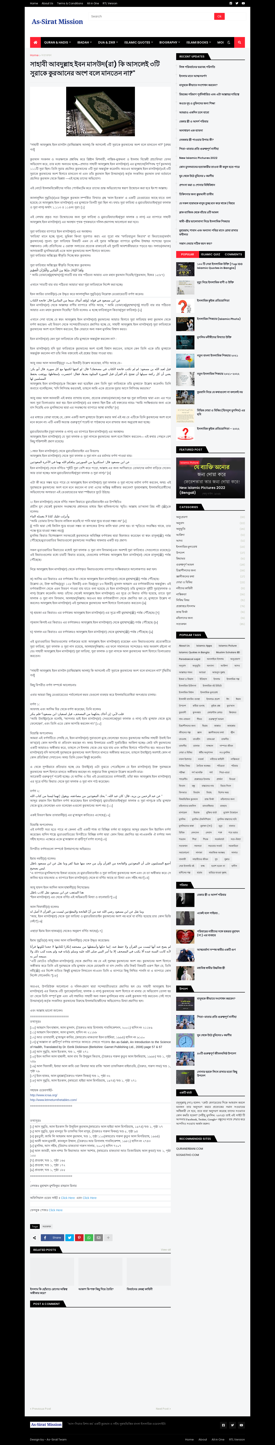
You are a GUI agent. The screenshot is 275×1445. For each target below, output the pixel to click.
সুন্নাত (226, 859)
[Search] (151, 16)
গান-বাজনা (184, 719)
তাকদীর (225, 739)
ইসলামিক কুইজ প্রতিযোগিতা (213, 301)
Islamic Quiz (210, 254)
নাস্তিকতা (210, 594)
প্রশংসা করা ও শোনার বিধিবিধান (197, 185)
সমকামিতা (233, 846)
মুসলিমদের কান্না (186, 826)
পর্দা (211, 772)
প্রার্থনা (220, 779)
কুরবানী (182, 712)
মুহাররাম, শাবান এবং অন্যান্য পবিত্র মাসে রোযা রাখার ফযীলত (208, 232)
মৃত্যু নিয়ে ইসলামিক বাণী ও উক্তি (215, 282)
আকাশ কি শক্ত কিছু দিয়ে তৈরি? (96, 1289)
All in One (93, 3)
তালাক (196, 745)
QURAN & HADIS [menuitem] (56, 42)
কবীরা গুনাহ (199, 705)
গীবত (199, 719)
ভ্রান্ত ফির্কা (210, 612)
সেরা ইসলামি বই (186, 866)
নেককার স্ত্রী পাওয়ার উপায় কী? (196, 140)
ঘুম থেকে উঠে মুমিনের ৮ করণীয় (196, 176)
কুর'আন (231, 705)
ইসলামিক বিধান (186, 692)
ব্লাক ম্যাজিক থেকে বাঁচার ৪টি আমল (198, 212)
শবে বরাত (233, 832)
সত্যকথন (46, 55)
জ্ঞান (199, 732)
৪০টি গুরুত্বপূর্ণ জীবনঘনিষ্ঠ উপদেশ (216, 1054)
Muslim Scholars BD (228, 652)
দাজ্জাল (209, 745)
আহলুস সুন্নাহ (218, 672)
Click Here (68, 1198)
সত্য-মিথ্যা (236, 839)
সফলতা (198, 846)
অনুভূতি (210, 529)
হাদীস (234, 866)
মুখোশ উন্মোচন (230, 812)
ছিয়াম (205, 725)
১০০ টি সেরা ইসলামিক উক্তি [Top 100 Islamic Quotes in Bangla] (220, 266)
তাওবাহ (182, 739)
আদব (210, 541)
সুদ (216, 859)
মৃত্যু (220, 826)
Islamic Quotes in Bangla (194, 652)
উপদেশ (210, 553)
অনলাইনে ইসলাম (215, 659)
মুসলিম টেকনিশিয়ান (201, 819)
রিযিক (182, 832)
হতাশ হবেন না (218, 866)
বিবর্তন (196, 792)
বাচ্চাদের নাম (208, 786)
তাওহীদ (196, 739)
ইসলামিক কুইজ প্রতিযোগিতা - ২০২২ (218, 429)
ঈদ (227, 699)
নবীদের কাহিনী (210, 588)
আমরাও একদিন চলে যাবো (194, 113)
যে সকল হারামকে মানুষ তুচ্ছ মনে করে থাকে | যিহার (207, 203)
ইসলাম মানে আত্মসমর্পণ (193, 76)
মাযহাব (223, 806)
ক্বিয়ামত (210, 559)
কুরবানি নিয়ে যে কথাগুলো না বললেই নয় (220, 392)
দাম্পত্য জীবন (226, 745)
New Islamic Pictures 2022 (198, 158)
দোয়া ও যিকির (210, 582)
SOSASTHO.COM (187, 1155)
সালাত (234, 852)
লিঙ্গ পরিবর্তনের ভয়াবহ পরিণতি (197, 67)
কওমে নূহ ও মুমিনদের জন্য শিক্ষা (197, 103)
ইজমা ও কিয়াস (186, 679)
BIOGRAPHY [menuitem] (168, 42)
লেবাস (209, 832)
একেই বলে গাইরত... (208, 913)
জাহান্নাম (231, 725)
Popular (187, 254)
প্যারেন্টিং (183, 779)
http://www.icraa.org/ (43, 1095)
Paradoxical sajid (189, 659)
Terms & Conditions (70, 3)
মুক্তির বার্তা (211, 812)
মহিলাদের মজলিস (187, 806)
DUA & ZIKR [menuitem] (106, 42)
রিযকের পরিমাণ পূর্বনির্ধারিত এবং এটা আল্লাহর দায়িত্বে (209, 94)
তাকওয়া (211, 739)
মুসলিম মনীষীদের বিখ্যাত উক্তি (214, 337)
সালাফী (182, 859)
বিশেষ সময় (223, 792)
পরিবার (234, 765)
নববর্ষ (200, 759)
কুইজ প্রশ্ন (215, 705)
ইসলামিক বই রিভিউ (212, 685)
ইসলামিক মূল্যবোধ (210, 547)
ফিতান (182, 786)
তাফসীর (182, 745)
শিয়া (194, 839)
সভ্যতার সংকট (215, 846)
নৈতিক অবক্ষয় (203, 765)
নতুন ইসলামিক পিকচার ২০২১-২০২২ (218, 374)
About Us (47, 3)
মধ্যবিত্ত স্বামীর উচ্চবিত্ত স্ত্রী (211, 968)
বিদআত (183, 792)
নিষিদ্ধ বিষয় (210, 600)
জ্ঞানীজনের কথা (210, 576)
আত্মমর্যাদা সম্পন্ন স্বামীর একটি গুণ (216, 950)
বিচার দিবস (225, 786)
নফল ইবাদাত (185, 759)
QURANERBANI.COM (189, 1149)
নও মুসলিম (225, 752)
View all (166, 1249)
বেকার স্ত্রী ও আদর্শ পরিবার (193, 122)
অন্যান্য (210, 665)
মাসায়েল (183, 812)
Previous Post (41, 1409)
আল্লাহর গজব (185, 672)
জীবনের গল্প (185, 732)
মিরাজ (197, 812)
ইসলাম (217, 679)
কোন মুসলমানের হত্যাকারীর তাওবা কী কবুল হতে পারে (209, 167)
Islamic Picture (228, 645)
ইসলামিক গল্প (233, 679)
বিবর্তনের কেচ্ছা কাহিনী (140, 1289)
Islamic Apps (204, 645)
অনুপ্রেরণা (210, 517)
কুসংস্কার (197, 712)
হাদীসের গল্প (184, 872)
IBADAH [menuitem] (83, 42)
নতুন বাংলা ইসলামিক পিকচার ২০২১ (217, 356)
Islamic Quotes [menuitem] (137, 42)
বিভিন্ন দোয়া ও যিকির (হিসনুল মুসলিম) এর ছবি (221, 412)
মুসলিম (182, 819)
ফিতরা (232, 779)
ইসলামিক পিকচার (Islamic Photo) (219, 319)
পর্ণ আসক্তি (197, 772)
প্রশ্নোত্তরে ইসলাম (210, 606)
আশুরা (202, 672)
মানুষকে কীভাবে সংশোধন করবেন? (198, 85)
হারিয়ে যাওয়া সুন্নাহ (217, 872)
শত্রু (220, 832)
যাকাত (232, 826)
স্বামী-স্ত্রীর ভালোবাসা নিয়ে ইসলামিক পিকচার (204, 221)
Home (34, 3)
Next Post (162, 1409)
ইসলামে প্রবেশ (213, 699)
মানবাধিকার (208, 806)
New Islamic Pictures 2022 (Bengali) (202, 490)
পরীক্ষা (182, 772)
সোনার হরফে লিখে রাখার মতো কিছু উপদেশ (217, 1074)
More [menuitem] (221, 42)
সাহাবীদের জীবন (200, 859)
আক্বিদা (210, 535)
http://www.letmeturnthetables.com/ (53, 1100)
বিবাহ (209, 792)
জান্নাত (217, 725)
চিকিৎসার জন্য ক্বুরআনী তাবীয (196, 194)
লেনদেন (195, 832)
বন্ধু (193, 786)
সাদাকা (199, 852)
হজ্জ (203, 866)
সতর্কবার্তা (219, 839)
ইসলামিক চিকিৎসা (187, 685)
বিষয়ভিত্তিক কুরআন (188, 799)
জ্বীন (233, 732)
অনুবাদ (210, 523)
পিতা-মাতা (224, 772)
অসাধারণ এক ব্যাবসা (191, 131)
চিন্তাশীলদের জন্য (210, 570)
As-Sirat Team (57, 1439)
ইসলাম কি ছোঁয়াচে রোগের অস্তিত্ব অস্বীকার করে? (48, 1291)
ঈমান (238, 699)
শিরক (205, 839)
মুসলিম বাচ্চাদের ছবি (227, 819)
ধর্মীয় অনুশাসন (206, 752)
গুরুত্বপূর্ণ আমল (210, 565)
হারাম (199, 872)
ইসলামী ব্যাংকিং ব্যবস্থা (189, 699)
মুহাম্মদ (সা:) (206, 826)
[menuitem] (35, 42)
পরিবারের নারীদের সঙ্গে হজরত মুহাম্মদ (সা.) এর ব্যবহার (218, 933)
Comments (233, 254)
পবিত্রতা (221, 765)
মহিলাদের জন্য (210, 618)
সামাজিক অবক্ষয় (217, 852)
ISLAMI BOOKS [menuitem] (197, 42)
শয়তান (182, 839)
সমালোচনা (184, 852)
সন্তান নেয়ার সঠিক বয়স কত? (195, 244)
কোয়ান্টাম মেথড (214, 712)
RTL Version (110, 3)
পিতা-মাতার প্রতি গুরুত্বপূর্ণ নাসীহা (199, 149)
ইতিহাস (203, 679)
